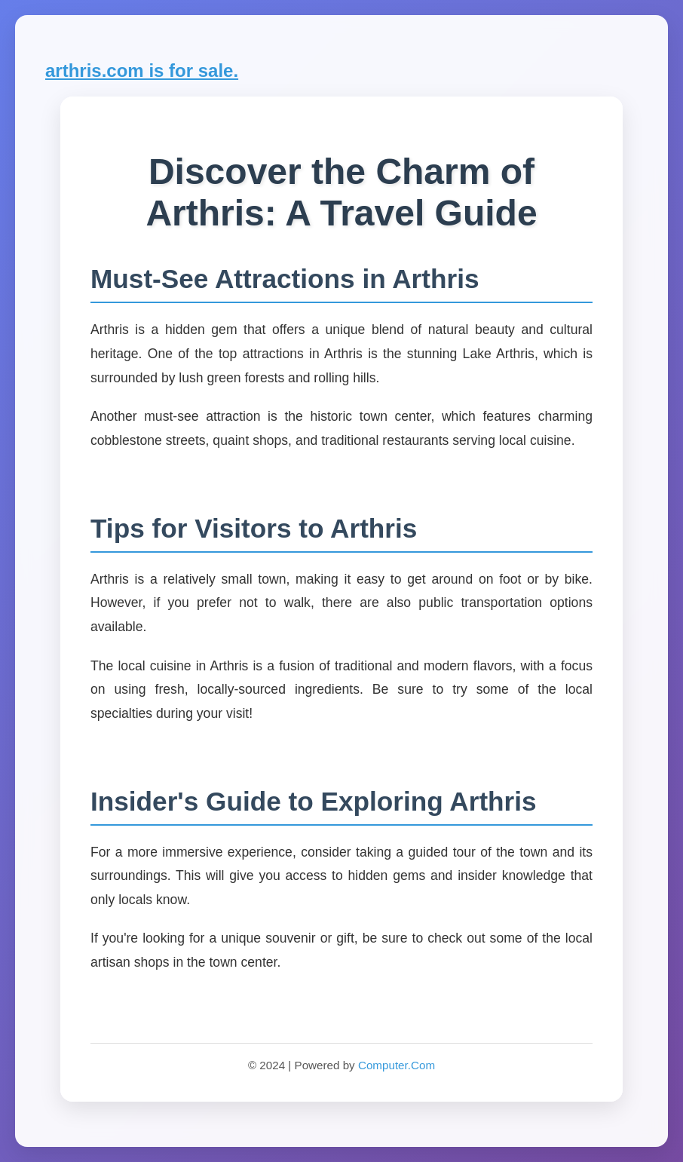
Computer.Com (396, 1065)
